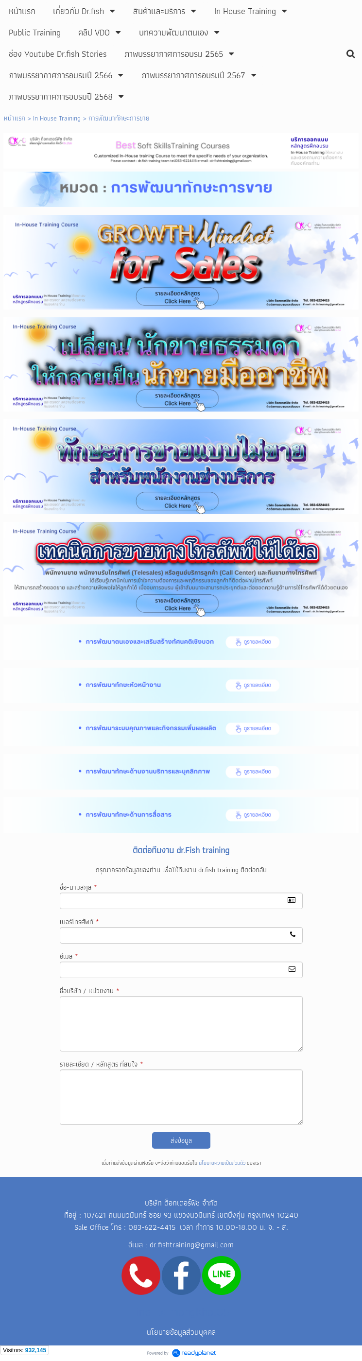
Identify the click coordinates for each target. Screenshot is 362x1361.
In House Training (57, 118)
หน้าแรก (14, 118)
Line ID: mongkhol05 (180, 1311)
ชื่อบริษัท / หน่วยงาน (90, 990)
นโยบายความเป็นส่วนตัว (222, 1162)
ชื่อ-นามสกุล (78, 887)
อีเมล (69, 956)
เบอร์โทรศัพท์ (79, 921)
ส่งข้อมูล (181, 1140)
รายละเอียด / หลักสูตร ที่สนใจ (101, 1064)
